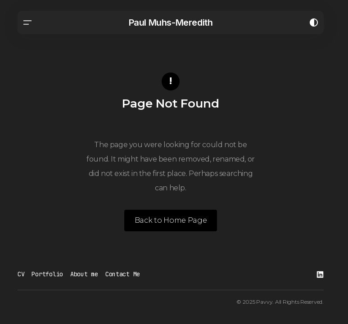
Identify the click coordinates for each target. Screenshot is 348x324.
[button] (27, 22)
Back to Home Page (171, 220)
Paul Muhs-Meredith (171, 22)
